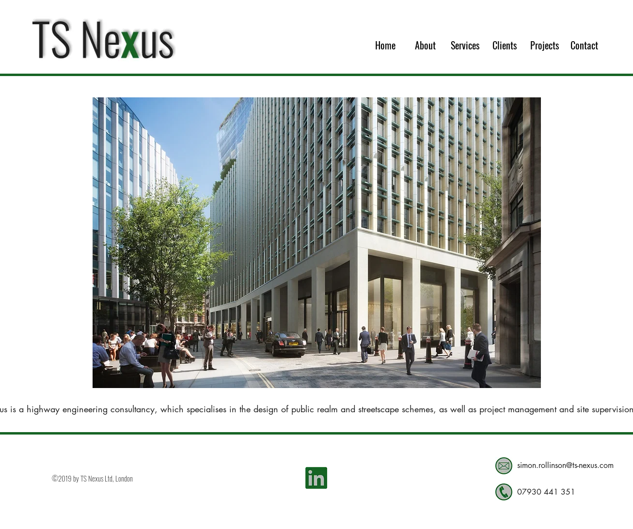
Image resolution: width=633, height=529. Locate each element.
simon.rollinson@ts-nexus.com (565, 465)
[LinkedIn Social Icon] (316, 478)
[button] (317, 242)
